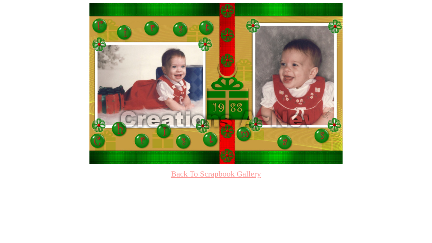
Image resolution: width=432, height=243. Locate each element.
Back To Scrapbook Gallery (216, 173)
